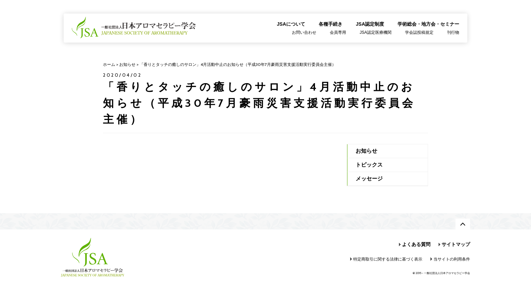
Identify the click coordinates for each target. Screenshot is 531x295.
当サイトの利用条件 (451, 259)
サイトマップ (456, 244)
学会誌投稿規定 (419, 32)
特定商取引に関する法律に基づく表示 (387, 259)
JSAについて (291, 24)
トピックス (369, 165)
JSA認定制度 (370, 24)
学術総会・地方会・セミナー (428, 24)
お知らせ (366, 151)
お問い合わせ (304, 32)
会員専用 (338, 32)
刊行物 (453, 32)
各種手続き (330, 24)
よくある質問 (416, 244)
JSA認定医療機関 (375, 32)
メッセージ (369, 178)
